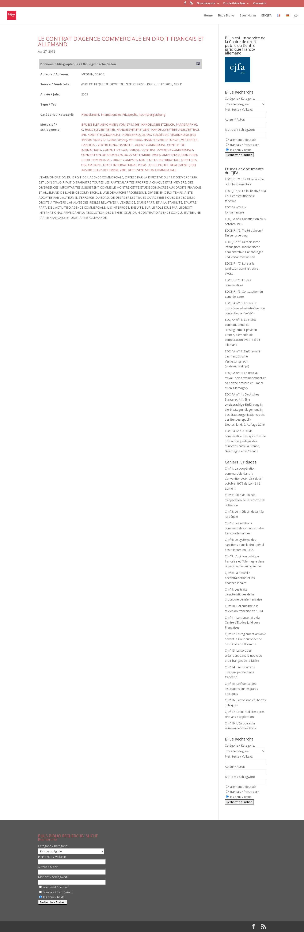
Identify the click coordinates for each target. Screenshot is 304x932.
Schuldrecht (161, 135)
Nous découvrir (206, 3)
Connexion (259, 3)
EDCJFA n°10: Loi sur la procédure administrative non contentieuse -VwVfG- (245, 308)
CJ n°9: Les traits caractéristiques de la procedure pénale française (243, 594)
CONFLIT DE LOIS (115, 150)
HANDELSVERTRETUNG (133, 130)
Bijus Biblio (226, 15)
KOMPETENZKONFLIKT (104, 135)
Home (208, 15)
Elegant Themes (65, 926)
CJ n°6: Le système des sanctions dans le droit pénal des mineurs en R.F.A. (244, 545)
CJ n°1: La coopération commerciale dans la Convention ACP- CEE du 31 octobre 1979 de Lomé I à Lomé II (244, 478)
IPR (83, 135)
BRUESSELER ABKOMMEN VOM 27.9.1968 (110, 124)
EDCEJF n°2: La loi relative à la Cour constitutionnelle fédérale (245, 196)
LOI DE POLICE (158, 165)
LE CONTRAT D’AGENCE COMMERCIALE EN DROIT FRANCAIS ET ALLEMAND (121, 41)
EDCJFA (266, 15)
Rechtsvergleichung (152, 115)
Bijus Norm (248, 15)
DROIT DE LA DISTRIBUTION (159, 160)
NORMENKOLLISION (136, 135)
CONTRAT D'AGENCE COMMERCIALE (167, 150)
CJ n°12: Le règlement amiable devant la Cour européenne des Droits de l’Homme (245, 639)
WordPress (107, 926)
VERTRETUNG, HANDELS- (115, 145)
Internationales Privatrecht (119, 115)
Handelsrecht (90, 115)
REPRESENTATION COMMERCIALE (152, 170)
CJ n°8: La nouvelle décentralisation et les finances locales (240, 578)
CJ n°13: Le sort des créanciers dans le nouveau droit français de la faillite (243, 655)
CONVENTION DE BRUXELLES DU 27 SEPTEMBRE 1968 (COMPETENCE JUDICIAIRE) (139, 155)
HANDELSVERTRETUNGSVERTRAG (175, 130)
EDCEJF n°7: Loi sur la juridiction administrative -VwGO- (242, 268)
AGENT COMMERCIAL (150, 145)
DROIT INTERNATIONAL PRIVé (124, 165)
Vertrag (122, 140)
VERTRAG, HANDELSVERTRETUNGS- (154, 140)
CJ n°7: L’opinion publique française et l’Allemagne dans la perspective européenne (245, 561)
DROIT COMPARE (125, 160)
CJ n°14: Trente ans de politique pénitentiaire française (240, 672)
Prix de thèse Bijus (234, 3)
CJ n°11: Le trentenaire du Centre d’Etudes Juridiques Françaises (242, 622)
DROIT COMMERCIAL (96, 160)
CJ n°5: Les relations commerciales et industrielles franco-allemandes (245, 528)
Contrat (134, 150)
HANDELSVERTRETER (100, 130)
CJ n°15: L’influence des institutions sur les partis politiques (241, 689)
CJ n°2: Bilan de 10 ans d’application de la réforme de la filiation (245, 500)
